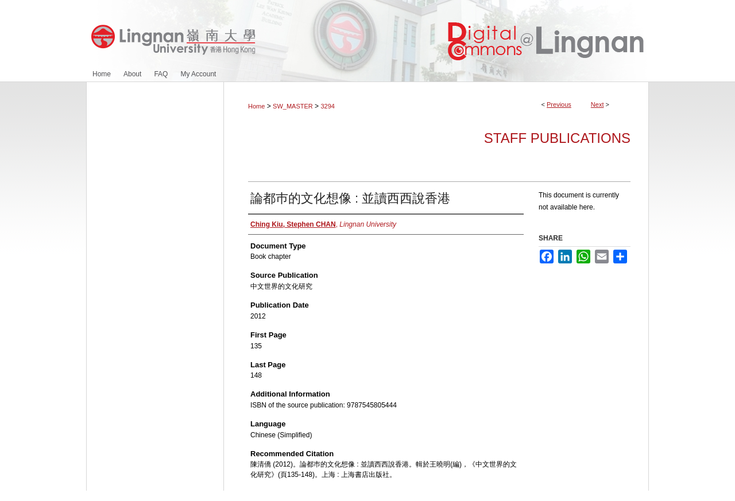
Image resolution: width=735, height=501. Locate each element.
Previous (559, 104)
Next (597, 104)
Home (256, 106)
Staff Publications (557, 138)
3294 (327, 106)
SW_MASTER (293, 106)
